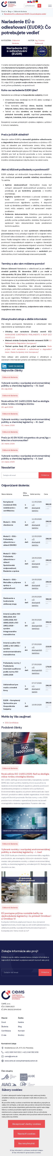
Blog (9, 11)
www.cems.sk (10, 1061)
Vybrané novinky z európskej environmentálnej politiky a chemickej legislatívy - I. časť (25, 851)
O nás (3, 1035)
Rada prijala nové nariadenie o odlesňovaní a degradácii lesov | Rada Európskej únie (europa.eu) (28, 349)
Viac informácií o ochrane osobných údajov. (26, 1150)
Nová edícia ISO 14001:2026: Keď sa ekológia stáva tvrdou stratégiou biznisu (25, 775)
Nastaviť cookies (26, 1133)
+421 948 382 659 (30, 1052)
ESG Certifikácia (11, 722)
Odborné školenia (20, 11)
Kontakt (21, 1031)
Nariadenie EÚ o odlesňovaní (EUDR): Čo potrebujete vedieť (25, 14)
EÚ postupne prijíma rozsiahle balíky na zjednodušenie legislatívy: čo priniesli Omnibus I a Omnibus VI (26, 916)
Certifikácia (6, 1031)
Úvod (3, 11)
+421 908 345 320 (13, 1052)
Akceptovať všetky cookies (26, 1123)
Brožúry (21, 1035)
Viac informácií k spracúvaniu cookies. (26, 1153)
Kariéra (21, 1022)
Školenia (4, 1026)
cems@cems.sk (11, 1056)
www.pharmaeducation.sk (27, 1061)
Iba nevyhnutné (26, 1143)
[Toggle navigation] (50, 6)
